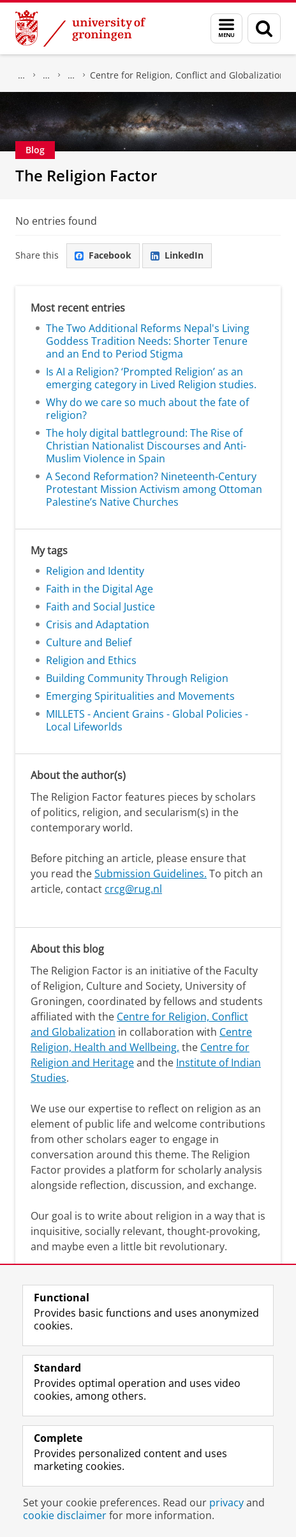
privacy (226, 1502)
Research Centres (71, 75)
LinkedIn (177, 255)
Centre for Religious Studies (46, 75)
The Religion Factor (86, 175)
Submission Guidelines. (150, 874)
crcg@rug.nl (133, 889)
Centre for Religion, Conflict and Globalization (187, 75)
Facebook (103, 255)
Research (21, 75)
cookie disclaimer (65, 1515)
